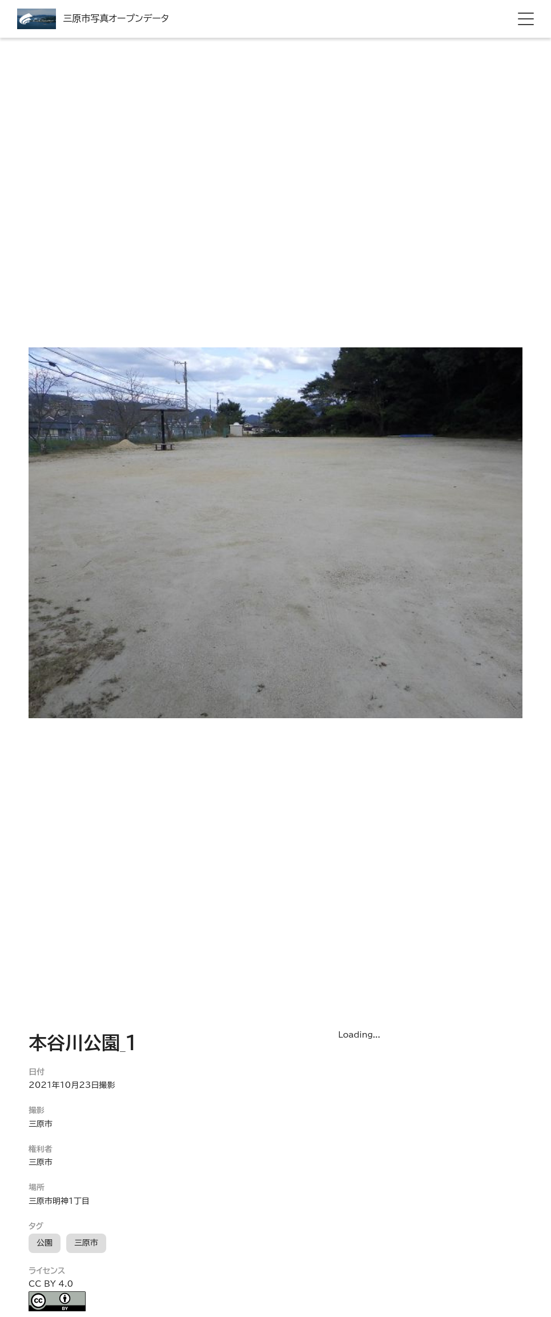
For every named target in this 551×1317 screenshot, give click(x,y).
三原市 (86, 1243)
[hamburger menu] (526, 19)
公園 (45, 1243)
